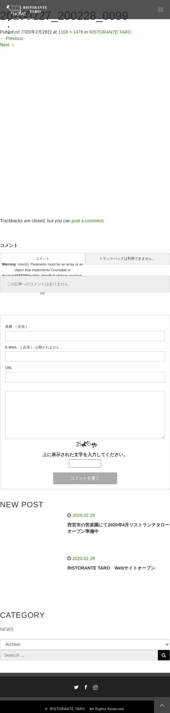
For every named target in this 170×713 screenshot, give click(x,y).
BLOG (19, 32)
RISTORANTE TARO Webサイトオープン (111, 568)
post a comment (88, 220)
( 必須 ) (16, 326)
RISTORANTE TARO (69, 709)
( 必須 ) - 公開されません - (33, 347)
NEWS (6, 629)
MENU (19, 26)
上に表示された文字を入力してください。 (85, 454)
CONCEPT (24, 20)
